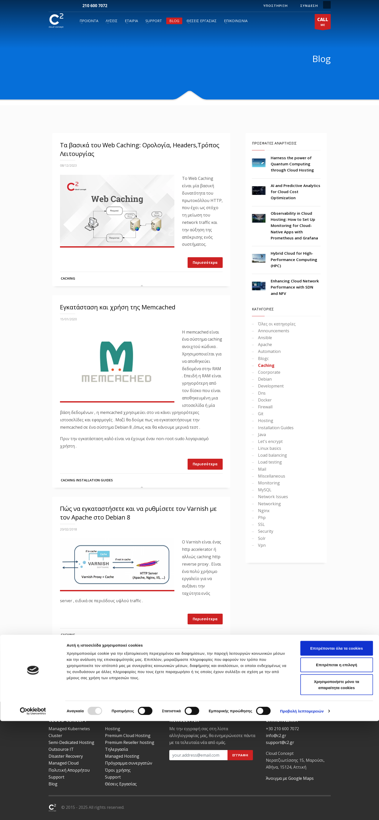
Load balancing (272, 455)
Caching (68, 278)
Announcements (273, 331)
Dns (261, 393)
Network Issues (272, 496)
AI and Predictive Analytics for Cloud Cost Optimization (295, 191)
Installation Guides (94, 480)
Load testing (269, 462)
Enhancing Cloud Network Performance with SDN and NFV (295, 287)
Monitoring (268, 483)
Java (261, 434)
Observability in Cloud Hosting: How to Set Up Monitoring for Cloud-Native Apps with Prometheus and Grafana (294, 225)
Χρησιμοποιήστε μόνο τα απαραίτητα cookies (336, 783)
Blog (174, 20)
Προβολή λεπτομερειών (302, 810)
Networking (269, 504)
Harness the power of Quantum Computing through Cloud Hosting (292, 164)
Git (260, 413)
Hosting (265, 420)
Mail (261, 469)
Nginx (263, 510)
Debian (264, 379)
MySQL (264, 490)
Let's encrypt (270, 441)
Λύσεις (111, 20)
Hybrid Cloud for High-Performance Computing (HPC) (294, 259)
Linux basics (269, 448)
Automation (269, 351)
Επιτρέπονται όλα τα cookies (336, 747)
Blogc (263, 358)
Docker (264, 400)
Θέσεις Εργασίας (202, 20)
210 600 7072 (94, 5)
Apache (264, 344)
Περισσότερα (205, 262)
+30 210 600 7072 (282, 728)
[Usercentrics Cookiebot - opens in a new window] (33, 810)
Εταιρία (131, 20)
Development (270, 386)
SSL (261, 524)
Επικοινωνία (236, 20)
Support (153, 20)
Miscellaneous (271, 476)
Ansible (264, 337)
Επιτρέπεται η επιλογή (336, 764)
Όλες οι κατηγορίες (276, 324)
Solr (261, 538)
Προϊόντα (89, 20)
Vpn (261, 545)
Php (261, 517)
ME (323, 23)
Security (265, 531)
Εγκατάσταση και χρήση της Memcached (117, 307)
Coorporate (268, 372)
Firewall (264, 407)
